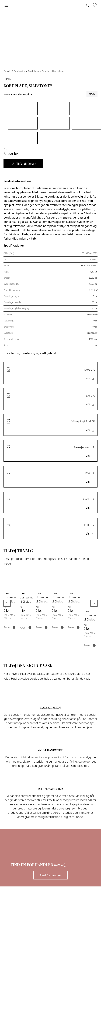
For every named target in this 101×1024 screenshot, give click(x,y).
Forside (7, 71)
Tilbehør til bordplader (53, 71)
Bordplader (20, 71)
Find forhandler (50, 875)
